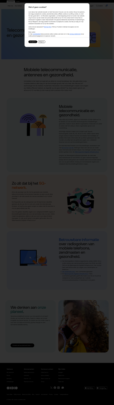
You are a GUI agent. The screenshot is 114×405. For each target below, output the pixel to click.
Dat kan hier (47, 27)
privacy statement (75, 34)
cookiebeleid (37, 34)
